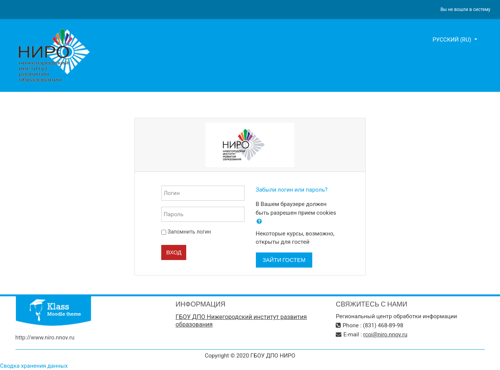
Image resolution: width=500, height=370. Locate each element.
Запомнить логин (189, 232)
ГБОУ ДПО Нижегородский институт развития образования (241, 320)
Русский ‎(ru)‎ (453, 39)
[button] (259, 221)
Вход (173, 252)
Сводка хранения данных (34, 365)
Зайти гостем (284, 259)
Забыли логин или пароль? (292, 189)
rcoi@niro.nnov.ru (385, 334)
